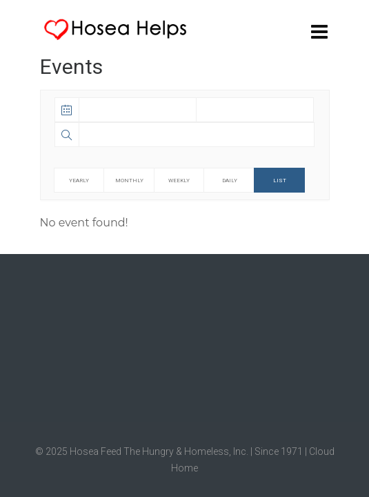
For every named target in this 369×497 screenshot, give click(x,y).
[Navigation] (319, 31)
